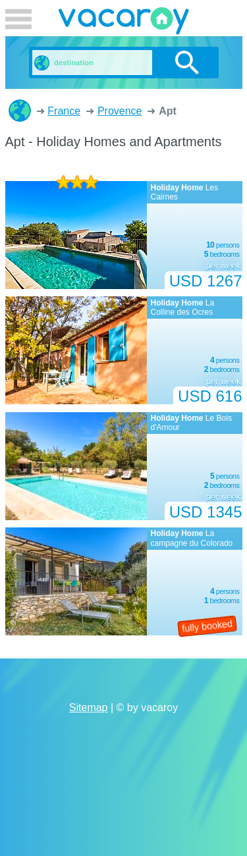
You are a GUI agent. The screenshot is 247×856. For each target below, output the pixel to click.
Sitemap (88, 707)
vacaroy (124, 23)
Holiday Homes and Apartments (20, 110)
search (186, 62)
